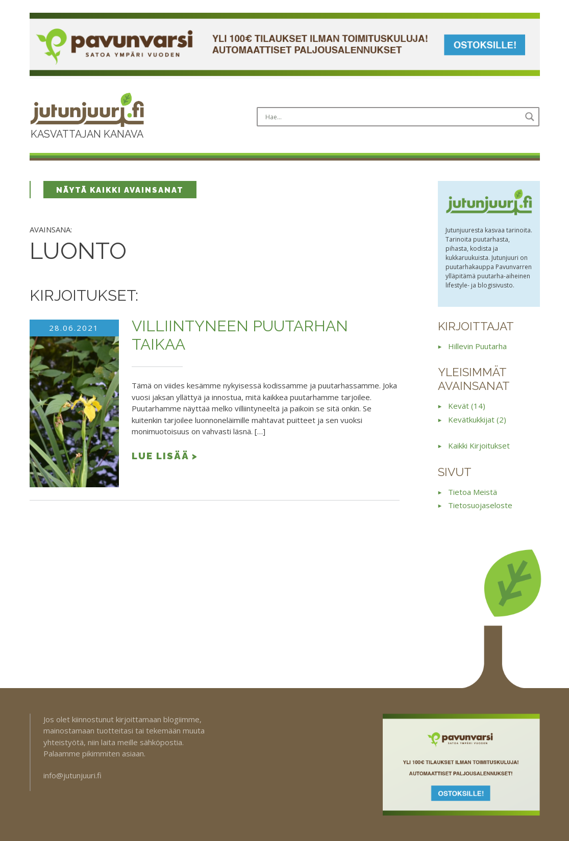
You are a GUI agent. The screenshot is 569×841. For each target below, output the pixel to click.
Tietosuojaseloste (480, 505)
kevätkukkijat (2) (477, 419)
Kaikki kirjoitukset (479, 445)
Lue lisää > (165, 455)
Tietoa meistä (472, 492)
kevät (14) (466, 406)
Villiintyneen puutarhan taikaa (240, 335)
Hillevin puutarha (477, 346)
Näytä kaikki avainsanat (120, 190)
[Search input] (391, 116)
